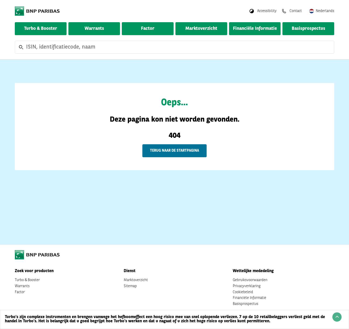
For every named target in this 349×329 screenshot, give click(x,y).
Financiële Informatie (255, 28)
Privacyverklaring (246, 286)
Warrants (94, 28)
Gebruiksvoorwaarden (250, 280)
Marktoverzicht (201, 28)
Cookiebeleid (243, 292)
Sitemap (130, 286)
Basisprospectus (308, 28)
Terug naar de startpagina (174, 151)
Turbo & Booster (40, 28)
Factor (147, 28)
